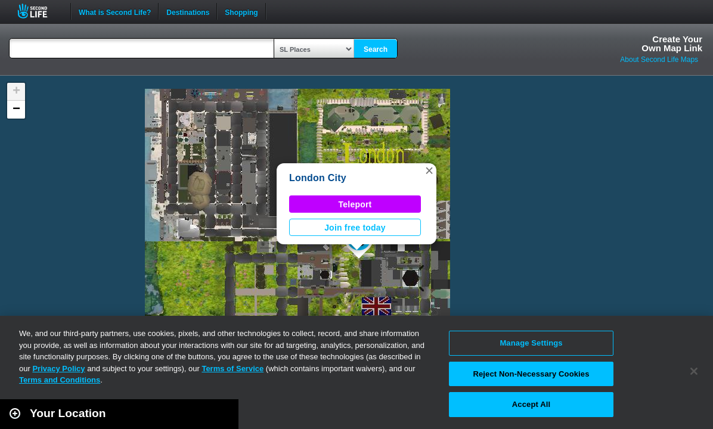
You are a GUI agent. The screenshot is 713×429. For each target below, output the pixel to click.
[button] (429, 170)
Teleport (355, 204)
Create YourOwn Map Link (671, 43)
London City (317, 178)
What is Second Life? (115, 11)
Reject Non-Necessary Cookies (531, 373)
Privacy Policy (58, 368)
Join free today (355, 227)
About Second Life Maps (659, 59)
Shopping (241, 11)
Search (376, 49)
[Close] (694, 371)
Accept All (531, 404)
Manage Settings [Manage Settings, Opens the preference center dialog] (531, 342)
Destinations (187, 11)
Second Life (39, 11)
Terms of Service (233, 368)
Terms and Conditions (59, 379)
